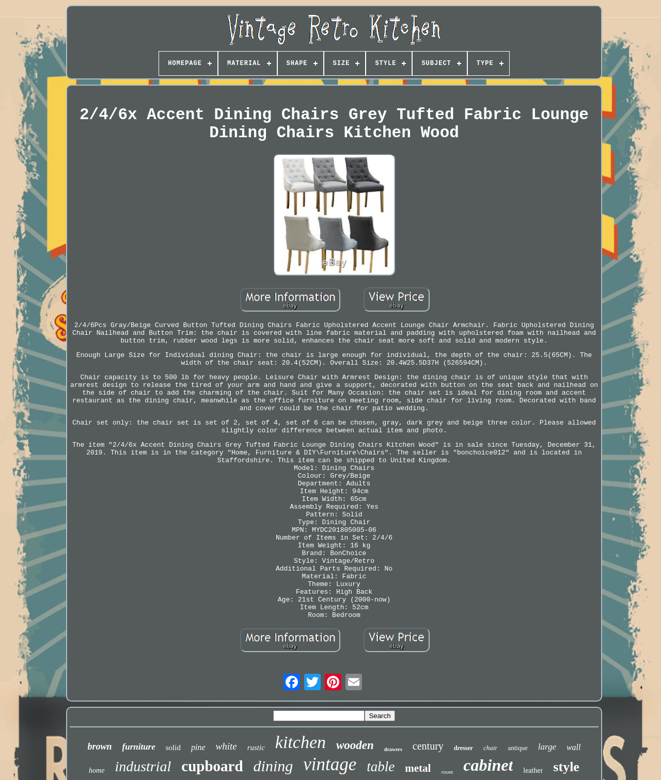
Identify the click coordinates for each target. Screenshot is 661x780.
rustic (256, 747)
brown (99, 746)
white (226, 746)
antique (517, 748)
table (381, 766)
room (447, 772)
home (96, 770)
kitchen (300, 742)
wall (573, 747)
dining (273, 765)
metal (418, 768)
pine (198, 747)
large (547, 747)
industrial (143, 766)
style (566, 766)
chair (490, 748)
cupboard (212, 766)
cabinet (488, 765)
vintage (329, 764)
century (428, 746)
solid (173, 747)
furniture (138, 747)
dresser (463, 748)
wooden (355, 745)
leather (533, 770)
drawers (393, 749)
